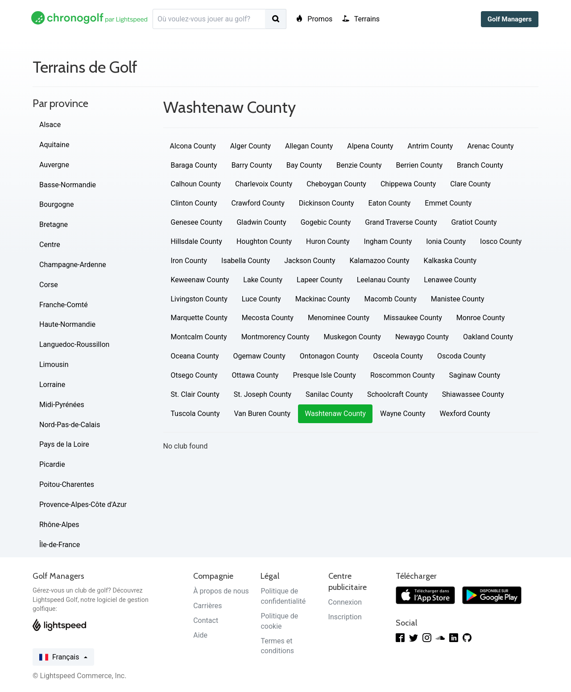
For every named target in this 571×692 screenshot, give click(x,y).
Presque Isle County (324, 375)
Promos (314, 19)
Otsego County (194, 375)
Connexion (345, 602)
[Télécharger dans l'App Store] (425, 594)
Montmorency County (275, 337)
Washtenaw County (335, 413)
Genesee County (197, 222)
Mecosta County (268, 317)
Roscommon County (402, 375)
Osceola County (398, 356)
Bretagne (53, 224)
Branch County (480, 165)
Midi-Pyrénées (61, 404)
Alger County (250, 146)
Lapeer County (320, 280)
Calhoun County (196, 184)
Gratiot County (474, 222)
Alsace (50, 124)
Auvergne (54, 165)
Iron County (189, 260)
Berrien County (419, 165)
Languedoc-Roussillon (74, 344)
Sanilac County (329, 394)
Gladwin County (261, 222)
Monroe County (480, 317)
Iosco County (500, 241)
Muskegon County (352, 337)
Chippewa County (408, 184)
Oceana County (195, 356)
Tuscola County (195, 413)
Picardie (52, 464)
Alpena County (370, 146)
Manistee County (457, 299)
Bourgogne (56, 204)
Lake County (262, 280)
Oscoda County (461, 356)
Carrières (207, 605)
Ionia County (446, 241)
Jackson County (309, 260)
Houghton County (264, 241)
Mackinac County (322, 299)
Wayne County (402, 413)
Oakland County (488, 337)
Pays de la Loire (64, 444)
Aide (200, 635)
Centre (49, 244)
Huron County (327, 241)
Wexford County (465, 413)
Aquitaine (54, 144)
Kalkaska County (450, 260)
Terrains (361, 19)
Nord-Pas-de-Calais (69, 424)
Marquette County (199, 317)
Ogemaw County (259, 356)
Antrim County (430, 146)
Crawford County (258, 203)
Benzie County (359, 165)
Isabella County (245, 260)
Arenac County (490, 146)
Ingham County (388, 241)
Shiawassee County (473, 394)
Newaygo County (422, 337)
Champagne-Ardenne (72, 264)
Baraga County (194, 165)
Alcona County (193, 146)
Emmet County (448, 203)
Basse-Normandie (67, 185)
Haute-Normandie (67, 324)
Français (63, 657)
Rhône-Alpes (59, 524)
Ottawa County (255, 375)
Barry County (252, 165)
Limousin (53, 364)
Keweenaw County (200, 280)
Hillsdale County (196, 241)
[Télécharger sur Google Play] (491, 594)
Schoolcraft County (397, 394)
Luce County (261, 299)
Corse (48, 284)
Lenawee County (450, 280)
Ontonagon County (329, 356)
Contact (205, 620)
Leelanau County (383, 280)
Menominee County (338, 317)
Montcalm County (199, 337)
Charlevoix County (263, 184)
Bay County (304, 165)
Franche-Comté (63, 305)
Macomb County (390, 299)
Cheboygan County (336, 184)
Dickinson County (326, 203)
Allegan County (309, 146)
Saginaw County (475, 375)
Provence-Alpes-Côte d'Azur (83, 504)
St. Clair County (195, 394)
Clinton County (194, 203)
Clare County (470, 184)
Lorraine (52, 384)
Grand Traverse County (401, 222)
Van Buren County (262, 413)
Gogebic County (326, 222)
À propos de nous (221, 591)
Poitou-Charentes (66, 484)
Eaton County (389, 203)
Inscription (345, 617)
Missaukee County (413, 317)
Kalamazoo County (379, 260)
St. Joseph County (262, 394)
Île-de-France (59, 544)
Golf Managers (510, 19)
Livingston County (199, 299)
